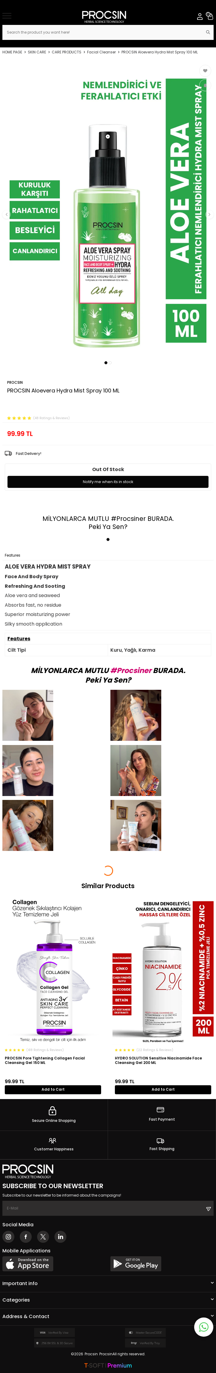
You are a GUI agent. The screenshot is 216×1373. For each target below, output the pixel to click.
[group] (108, 210)
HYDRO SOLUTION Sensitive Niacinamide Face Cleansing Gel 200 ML (158, 1060)
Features (12, 555)
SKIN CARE (37, 52)
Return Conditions (76, 555)
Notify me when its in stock (108, 482)
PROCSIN (15, 382)
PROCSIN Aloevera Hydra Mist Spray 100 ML (159, 52)
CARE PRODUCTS (66, 52)
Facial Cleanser (101, 52)
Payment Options (40, 555)
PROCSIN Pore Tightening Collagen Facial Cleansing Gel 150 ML (45, 1060)
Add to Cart (53, 1089)
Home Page (12, 52)
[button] (105, 362)
